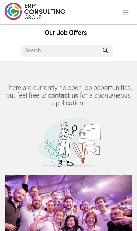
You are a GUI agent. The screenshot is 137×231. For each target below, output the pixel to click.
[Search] (105, 51)
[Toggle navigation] (125, 12)
